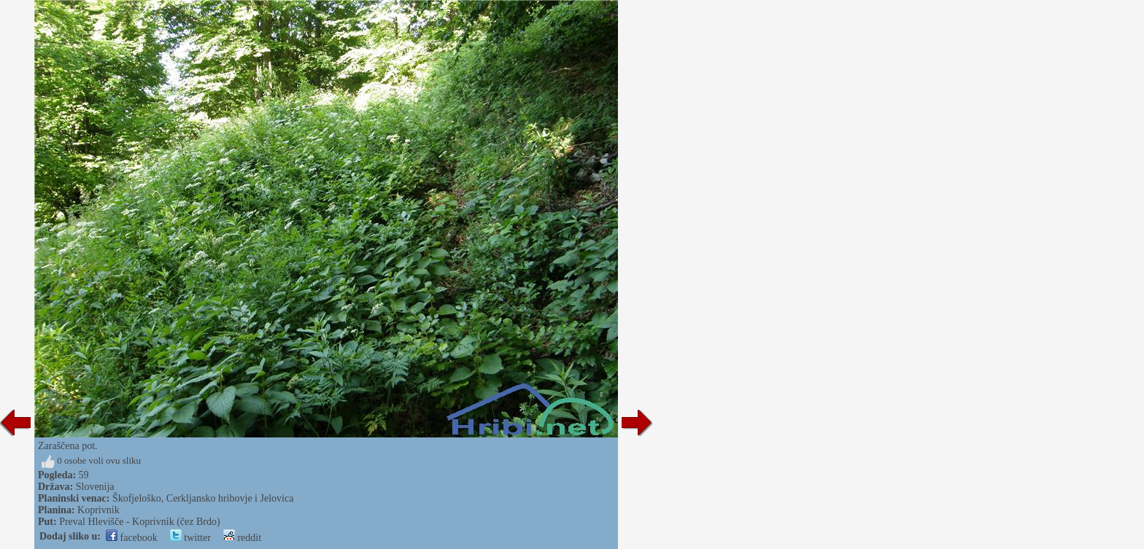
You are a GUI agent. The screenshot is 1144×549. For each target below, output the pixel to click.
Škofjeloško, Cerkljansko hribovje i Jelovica (202, 498)
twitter (190, 537)
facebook (132, 537)
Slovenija (95, 486)
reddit (242, 537)
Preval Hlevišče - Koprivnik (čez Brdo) (139, 521)
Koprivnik (98, 510)
